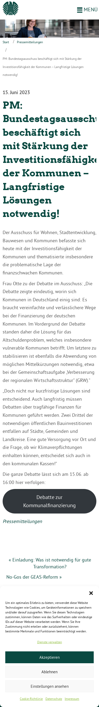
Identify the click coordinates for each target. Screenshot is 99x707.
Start (6, 42)
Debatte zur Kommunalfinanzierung (49, 501)
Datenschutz (53, 699)
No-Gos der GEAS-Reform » (34, 577)
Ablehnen (49, 671)
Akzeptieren (49, 657)
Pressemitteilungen (30, 42)
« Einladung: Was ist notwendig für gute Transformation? (50, 563)
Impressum (72, 699)
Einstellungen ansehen (50, 686)
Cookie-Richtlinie (31, 699)
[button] (91, 592)
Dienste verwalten (49, 642)
